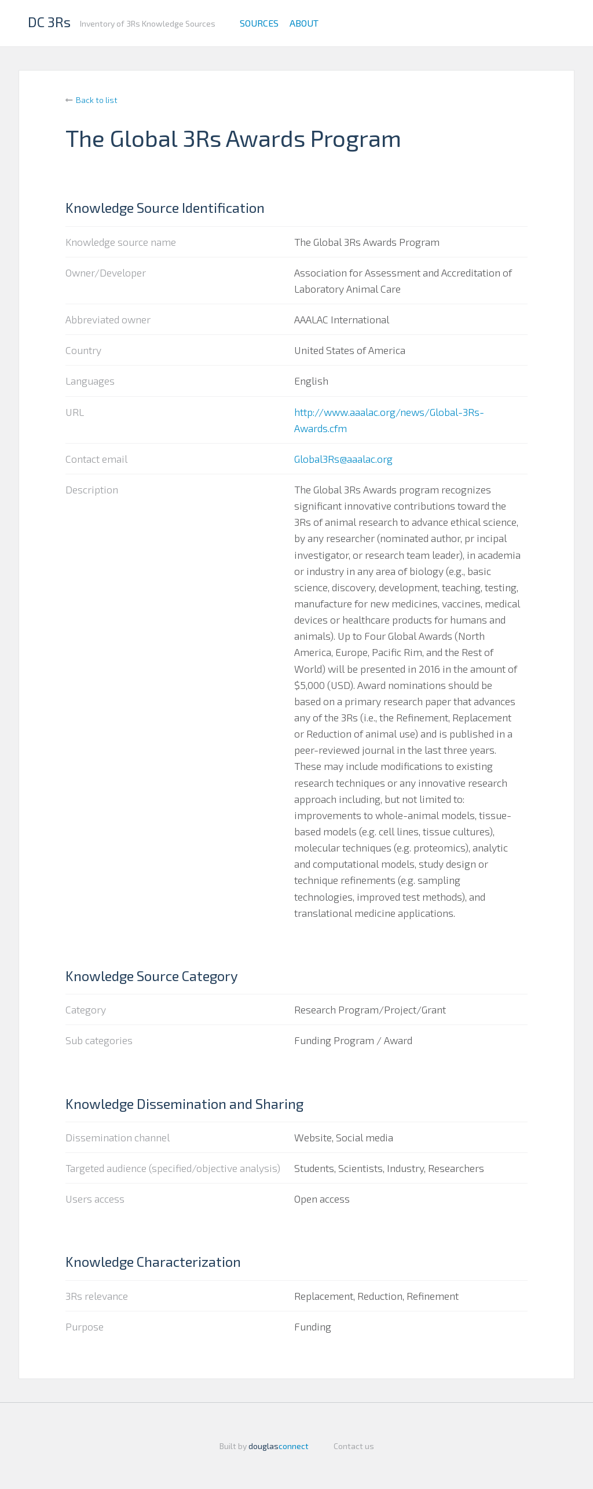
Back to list (97, 100)
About (304, 22)
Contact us (354, 1446)
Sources (259, 22)
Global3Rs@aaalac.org (343, 458)
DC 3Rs (49, 21)
